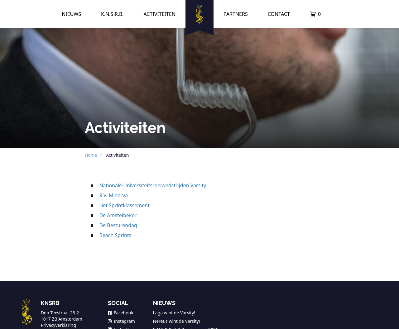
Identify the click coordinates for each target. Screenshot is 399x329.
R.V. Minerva (113, 195)
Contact (279, 14)
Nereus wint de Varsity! (176, 321)
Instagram (121, 321)
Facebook (120, 313)
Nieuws (71, 14)
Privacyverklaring (58, 325)
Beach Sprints (115, 235)
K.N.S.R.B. (112, 14)
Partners (236, 14)
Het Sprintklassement (124, 205)
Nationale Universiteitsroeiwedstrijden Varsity (152, 185)
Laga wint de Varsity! (174, 313)
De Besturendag (118, 225)
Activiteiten (159, 14)
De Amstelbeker (118, 215)
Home (91, 155)
